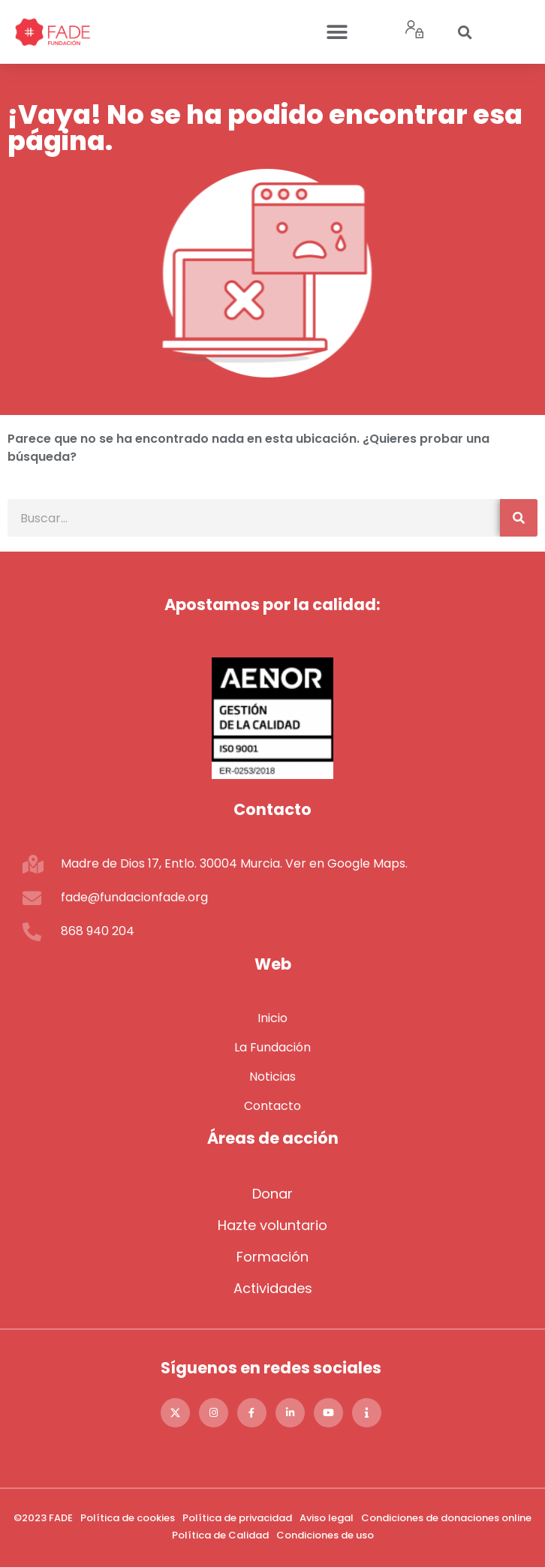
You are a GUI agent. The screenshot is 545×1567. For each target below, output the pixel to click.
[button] (337, 32)
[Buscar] (518, 518)
